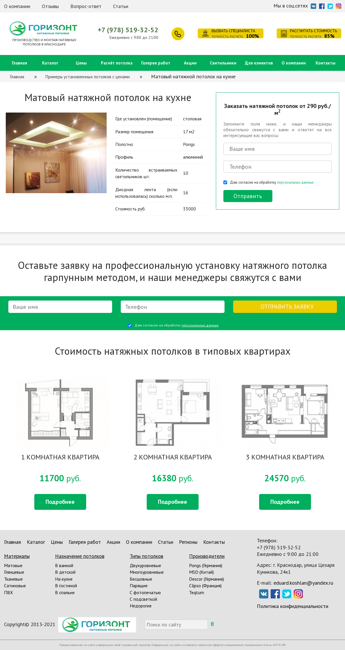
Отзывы (50, 6)
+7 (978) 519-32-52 (128, 29)
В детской (65, 572)
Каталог (50, 63)
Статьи (120, 6)
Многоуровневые (147, 572)
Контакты (325, 63)
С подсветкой (143, 599)
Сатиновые (15, 585)
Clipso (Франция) (205, 585)
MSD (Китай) (201, 572)
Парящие (139, 585)
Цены (81, 63)
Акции (190, 63)
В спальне (65, 592)
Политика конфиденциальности (292, 606)
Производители (207, 556)
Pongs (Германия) (205, 565)
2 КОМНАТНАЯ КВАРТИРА (172, 457)
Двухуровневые (145, 565)
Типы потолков (146, 556)
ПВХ (8, 592)
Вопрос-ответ (85, 6)
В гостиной (66, 585)
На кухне (64, 579)
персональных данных (295, 182)
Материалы (17, 556)
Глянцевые (14, 572)
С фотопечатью (145, 592)
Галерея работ (155, 63)
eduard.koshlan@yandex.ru (303, 582)
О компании (17, 6)
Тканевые (13, 579)
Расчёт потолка (117, 63)
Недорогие (141, 606)
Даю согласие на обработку (272, 182)
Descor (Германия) (206, 579)
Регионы (188, 542)
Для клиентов (259, 63)
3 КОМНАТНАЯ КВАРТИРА (285, 457)
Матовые (13, 565)
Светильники (223, 63)
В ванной (64, 565)
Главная (19, 63)
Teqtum (196, 592)
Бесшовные (141, 579)
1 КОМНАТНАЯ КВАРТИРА (60, 457)
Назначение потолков (79, 556)
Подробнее (60, 501)
